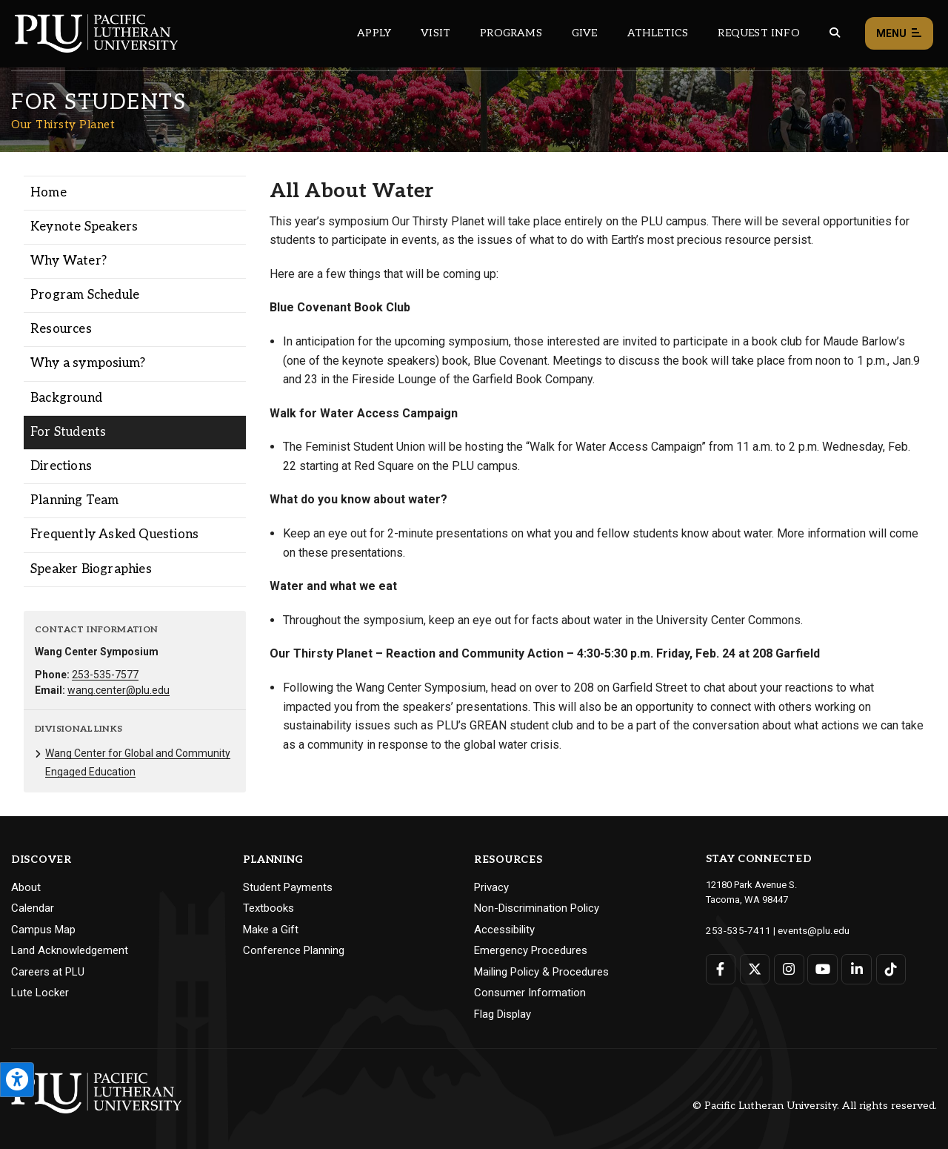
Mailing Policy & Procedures (541, 972)
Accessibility (504, 929)
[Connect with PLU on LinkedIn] (856, 968)
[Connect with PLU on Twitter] (754, 968)
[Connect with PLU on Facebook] (721, 968)
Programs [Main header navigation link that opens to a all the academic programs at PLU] (511, 33)
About (26, 887)
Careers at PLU (47, 972)
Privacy (491, 887)
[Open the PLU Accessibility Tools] (17, 1079)
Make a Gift (270, 929)
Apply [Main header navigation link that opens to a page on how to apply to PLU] (374, 33)
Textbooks (268, 908)
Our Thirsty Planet (63, 124)
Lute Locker (40, 992)
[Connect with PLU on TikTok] (889, 968)
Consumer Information (530, 992)
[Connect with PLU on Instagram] (788, 968)
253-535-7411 (735, 930)
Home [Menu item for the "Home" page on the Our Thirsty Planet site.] (48, 192)
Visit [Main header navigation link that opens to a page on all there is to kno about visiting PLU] (435, 33)
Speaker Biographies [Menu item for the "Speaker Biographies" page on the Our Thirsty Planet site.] (91, 569)
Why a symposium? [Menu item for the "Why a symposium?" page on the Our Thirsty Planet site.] (87, 363)
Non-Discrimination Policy (536, 908)
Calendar (32, 908)
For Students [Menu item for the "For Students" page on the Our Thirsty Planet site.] (68, 432)
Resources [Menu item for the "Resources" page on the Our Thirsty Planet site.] (61, 329)
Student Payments (288, 887)
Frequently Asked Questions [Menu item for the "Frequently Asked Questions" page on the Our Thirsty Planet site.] (114, 534)
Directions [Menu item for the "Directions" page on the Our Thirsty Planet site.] (61, 466)
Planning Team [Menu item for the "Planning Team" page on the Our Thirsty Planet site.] (74, 500)
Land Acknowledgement (69, 950)
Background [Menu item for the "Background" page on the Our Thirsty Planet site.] (66, 398)
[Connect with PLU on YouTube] (822, 968)
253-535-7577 (105, 675)
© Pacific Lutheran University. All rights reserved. (814, 1105)
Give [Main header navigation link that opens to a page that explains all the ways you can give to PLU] (585, 33)
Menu (899, 33)
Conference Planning (293, 950)
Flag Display (502, 1014)
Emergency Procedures (530, 950)
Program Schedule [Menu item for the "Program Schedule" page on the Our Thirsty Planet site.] (84, 295)
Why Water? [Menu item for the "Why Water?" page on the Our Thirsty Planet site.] (68, 261)
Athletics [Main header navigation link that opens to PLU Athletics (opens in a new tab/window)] (658, 33)
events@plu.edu (804, 930)
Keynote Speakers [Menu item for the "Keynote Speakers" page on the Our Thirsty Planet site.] (84, 226)
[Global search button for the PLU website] (835, 33)
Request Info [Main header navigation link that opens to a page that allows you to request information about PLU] (758, 33)
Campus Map (43, 929)
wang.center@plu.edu (118, 690)
